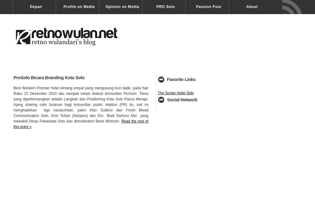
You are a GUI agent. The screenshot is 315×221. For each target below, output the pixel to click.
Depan (36, 7)
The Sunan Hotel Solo (176, 93)
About (252, 7)
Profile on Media (79, 7)
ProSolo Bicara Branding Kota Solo (49, 77)
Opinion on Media (122, 7)
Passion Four (209, 7)
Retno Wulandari (73, 40)
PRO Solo (165, 7)
